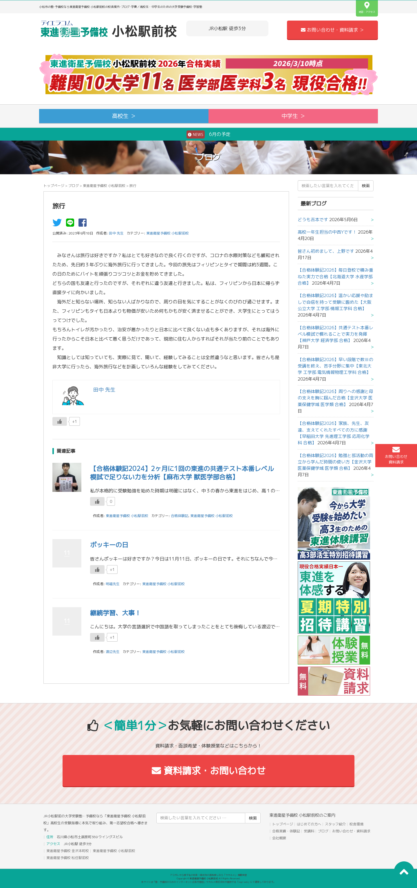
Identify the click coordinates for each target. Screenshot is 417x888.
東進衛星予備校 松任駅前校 (67, 857)
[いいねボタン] (59, 421)
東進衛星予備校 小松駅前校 (104, 185)
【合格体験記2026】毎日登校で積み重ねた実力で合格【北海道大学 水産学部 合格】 (335, 276)
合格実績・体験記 (286, 831)
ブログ (73, 185)
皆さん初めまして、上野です (326, 251)
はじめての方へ (309, 824)
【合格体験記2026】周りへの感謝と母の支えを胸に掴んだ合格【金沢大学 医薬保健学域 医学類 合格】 (335, 397)
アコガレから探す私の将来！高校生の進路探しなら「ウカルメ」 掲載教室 (208, 875)
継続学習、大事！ (115, 612)
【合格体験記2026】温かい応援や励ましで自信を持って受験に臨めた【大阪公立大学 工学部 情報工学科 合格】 (335, 302)
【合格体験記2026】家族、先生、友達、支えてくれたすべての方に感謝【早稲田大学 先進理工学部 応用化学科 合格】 (334, 433)
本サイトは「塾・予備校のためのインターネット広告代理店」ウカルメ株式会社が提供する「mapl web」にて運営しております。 (208, 882)
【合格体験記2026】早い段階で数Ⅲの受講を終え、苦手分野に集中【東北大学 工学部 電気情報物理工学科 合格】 (335, 366)
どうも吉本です (313, 219)
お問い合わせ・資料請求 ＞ (332, 30)
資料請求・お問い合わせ (209, 770)
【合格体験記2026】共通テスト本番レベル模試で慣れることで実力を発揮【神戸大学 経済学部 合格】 (335, 334)
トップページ (53, 185)
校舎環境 (356, 824)
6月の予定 (208, 134)
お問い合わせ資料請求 (396, 455)
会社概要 (279, 838)
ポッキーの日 (109, 544)
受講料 (309, 831)
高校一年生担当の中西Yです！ (327, 232)
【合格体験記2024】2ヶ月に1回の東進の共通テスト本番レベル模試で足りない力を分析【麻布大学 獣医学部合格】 (182, 472)
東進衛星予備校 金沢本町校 (67, 850)
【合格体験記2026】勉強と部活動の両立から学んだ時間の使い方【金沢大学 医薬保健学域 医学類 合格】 (335, 462)
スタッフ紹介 (335, 824)
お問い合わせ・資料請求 (351, 831)
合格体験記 (179, 515)
